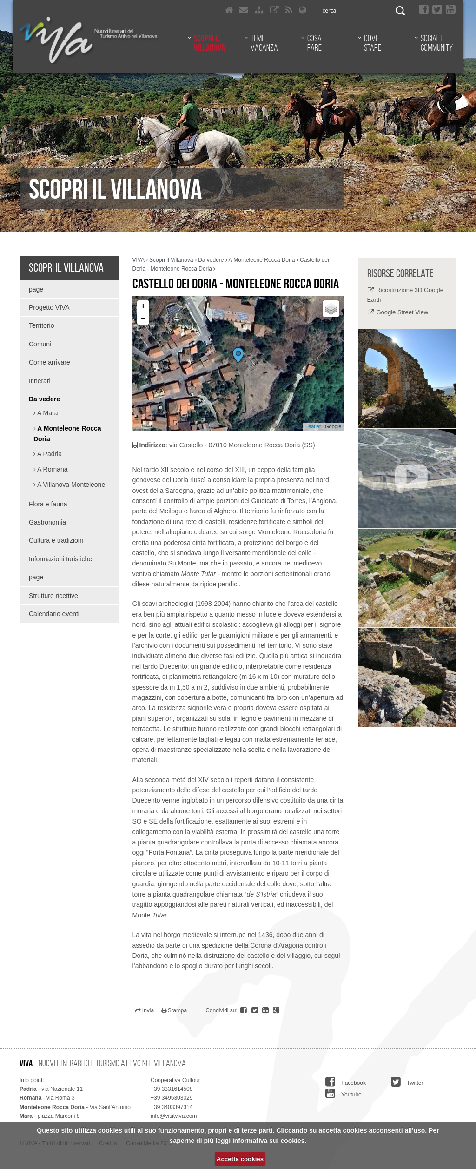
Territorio (41, 325)
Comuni (40, 344)
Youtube (343, 1093)
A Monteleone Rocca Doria (67, 434)
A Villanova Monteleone (70, 484)
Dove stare (372, 43)
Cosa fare (314, 43)
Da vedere (44, 399)
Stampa (174, 1010)
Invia (144, 1010)
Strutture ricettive (53, 595)
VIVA (138, 260)
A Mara (47, 413)
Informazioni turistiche (60, 559)
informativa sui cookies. (269, 1140)
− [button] (143, 318)
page (36, 289)
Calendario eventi (54, 614)
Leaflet (313, 426)
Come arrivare (49, 362)
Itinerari (40, 381)
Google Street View (402, 312)
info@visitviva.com (174, 1116)
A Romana (52, 469)
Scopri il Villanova (209, 43)
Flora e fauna (48, 504)
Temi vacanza (264, 43)
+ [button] (143, 306)
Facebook (345, 1082)
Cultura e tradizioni (56, 540)
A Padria (49, 454)
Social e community (437, 43)
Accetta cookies (240, 1159)
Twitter (407, 1082)
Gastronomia (47, 522)
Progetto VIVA (49, 307)
